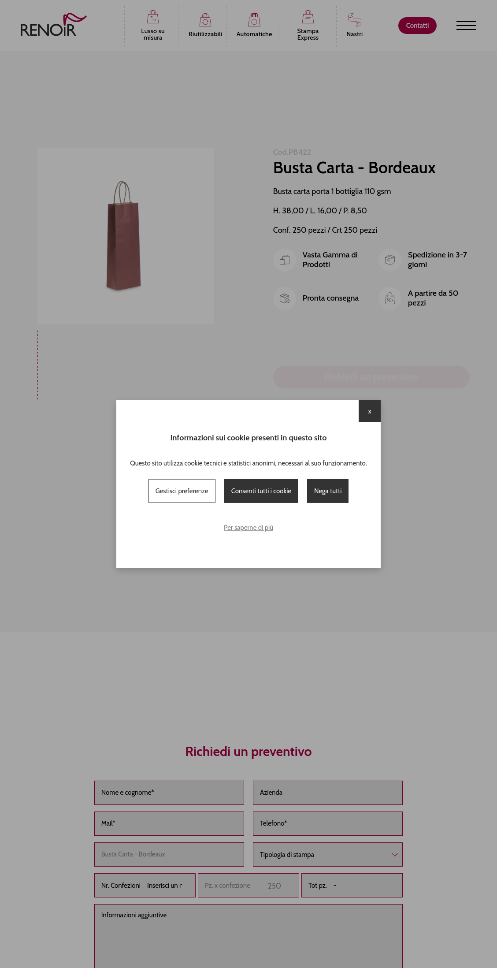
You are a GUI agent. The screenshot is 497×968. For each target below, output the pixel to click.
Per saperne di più (248, 528)
